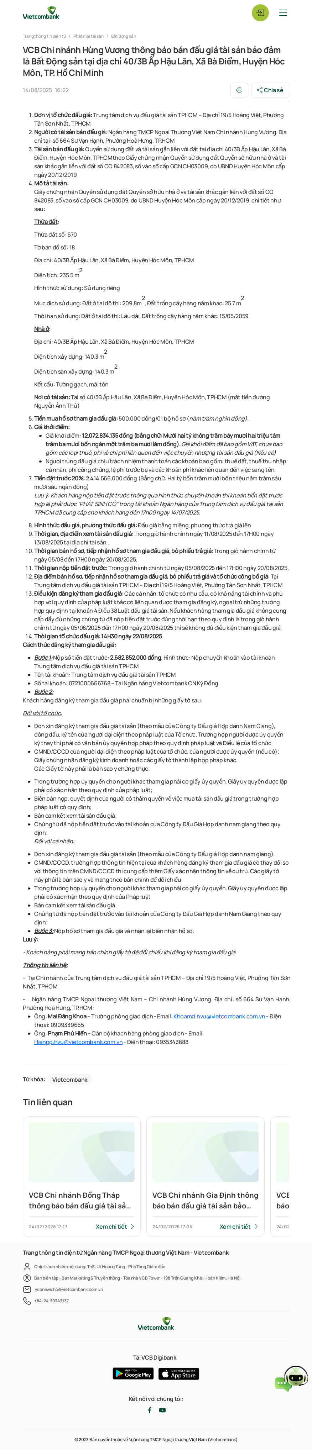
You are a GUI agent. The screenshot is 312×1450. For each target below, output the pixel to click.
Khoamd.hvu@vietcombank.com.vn (219, 1016)
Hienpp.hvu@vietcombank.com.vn (78, 1042)
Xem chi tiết (111, 1226)
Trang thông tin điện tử (45, 36)
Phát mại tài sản (88, 36)
